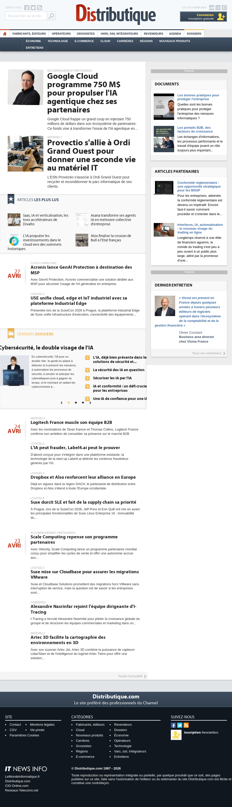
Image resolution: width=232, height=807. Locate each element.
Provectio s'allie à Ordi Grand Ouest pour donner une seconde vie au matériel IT (91, 155)
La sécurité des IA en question (119, 370)
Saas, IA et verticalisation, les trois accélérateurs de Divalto (45, 219)
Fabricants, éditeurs (29, 33)
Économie (33, 41)
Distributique (116, 14)
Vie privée (37, 730)
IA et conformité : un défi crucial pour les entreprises (120, 388)
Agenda (175, 33)
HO (5, 33)
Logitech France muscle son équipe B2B (71, 422)
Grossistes (86, 33)
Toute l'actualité (130, 676)
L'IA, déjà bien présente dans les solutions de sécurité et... (120, 359)
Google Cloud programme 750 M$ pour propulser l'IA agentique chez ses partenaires (84, 93)
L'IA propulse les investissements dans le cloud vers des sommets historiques (34, 242)
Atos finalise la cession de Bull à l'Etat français (111, 238)
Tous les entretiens (207, 353)
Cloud (105, 41)
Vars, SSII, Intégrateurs (119, 33)
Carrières (125, 41)
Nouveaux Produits (174, 41)
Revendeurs (153, 33)
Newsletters (201, 732)
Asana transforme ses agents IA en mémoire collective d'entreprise (113, 219)
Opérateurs (61, 33)
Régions (146, 41)
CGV (13, 730)
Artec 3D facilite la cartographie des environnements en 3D (68, 640)
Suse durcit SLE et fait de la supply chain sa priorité (83, 502)
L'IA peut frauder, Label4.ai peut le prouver (75, 447)
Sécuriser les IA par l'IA (112, 378)
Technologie (58, 41)
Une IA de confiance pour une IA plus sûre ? (120, 401)
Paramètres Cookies (24, 735)
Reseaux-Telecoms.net (21, 790)
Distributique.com (17, 781)
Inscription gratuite (201, 16)
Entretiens (35, 47)
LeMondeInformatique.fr (22, 776)
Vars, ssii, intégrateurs (130, 751)
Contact (15, 724)
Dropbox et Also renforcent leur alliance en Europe (83, 477)
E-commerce (84, 41)
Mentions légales (42, 724)
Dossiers (194, 33)
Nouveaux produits (89, 735)
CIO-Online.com (17, 786)
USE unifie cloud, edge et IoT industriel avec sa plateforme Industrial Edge (79, 300)
